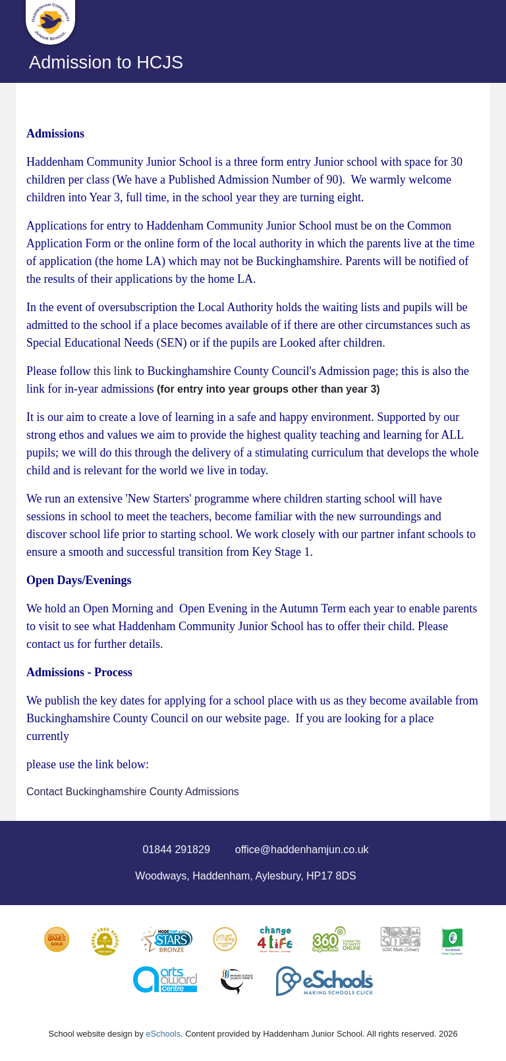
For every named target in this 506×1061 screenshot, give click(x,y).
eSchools (163, 1034)
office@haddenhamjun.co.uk (302, 849)
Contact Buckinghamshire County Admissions (132, 791)
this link (113, 371)
